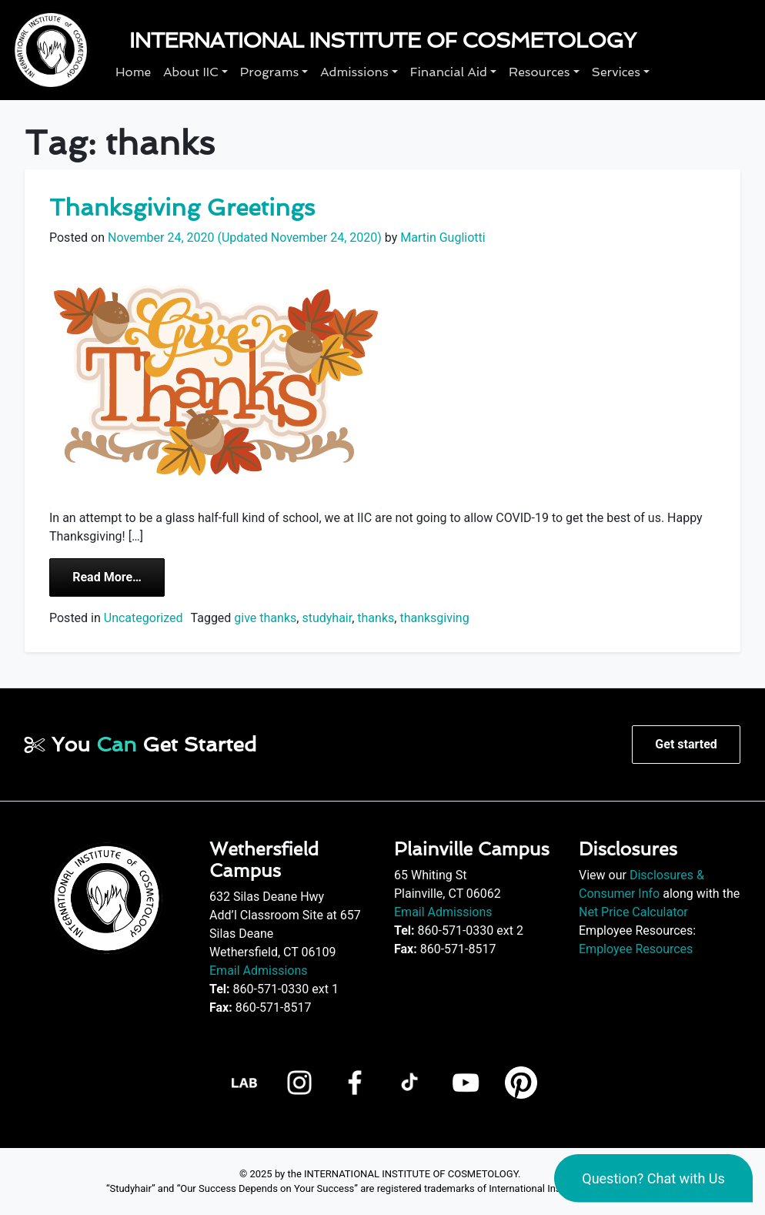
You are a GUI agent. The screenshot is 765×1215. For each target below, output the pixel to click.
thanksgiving (434, 618)
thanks (375, 618)
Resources (539, 72)
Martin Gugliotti (441, 237)
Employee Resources (636, 949)
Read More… (118, 575)
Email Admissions (258, 970)
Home (133, 72)
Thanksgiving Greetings (182, 207)
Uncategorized (143, 618)
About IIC (191, 72)
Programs (269, 72)
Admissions (354, 72)
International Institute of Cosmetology (382, 40)
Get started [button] (686, 744)
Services (616, 72)
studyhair (327, 618)
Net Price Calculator (633, 912)
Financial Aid (448, 72)
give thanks (265, 618)
